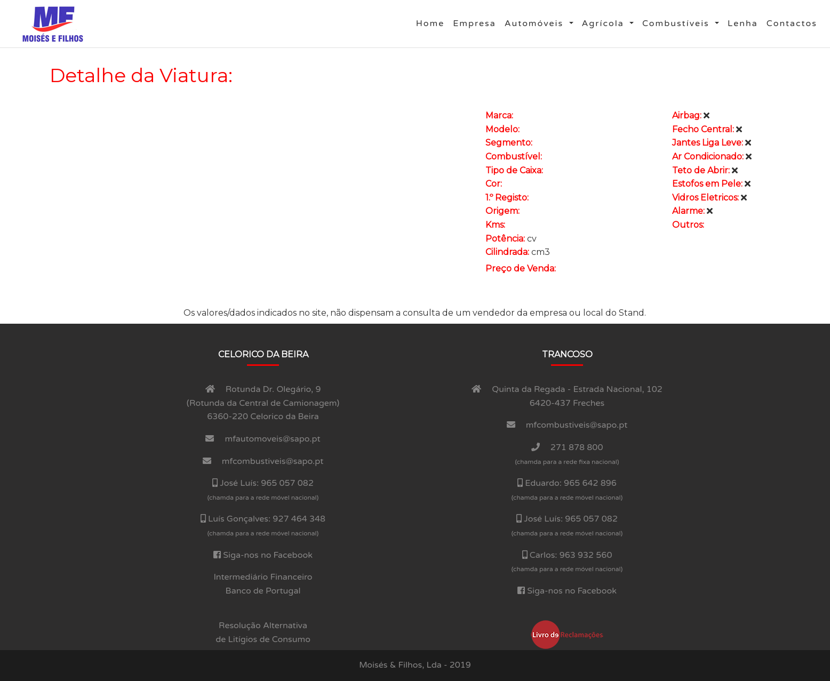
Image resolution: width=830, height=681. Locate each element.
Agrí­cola (604, 23)
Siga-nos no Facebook (268, 555)
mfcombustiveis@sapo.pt (273, 461)
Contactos (794, 23)
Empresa (476, 23)
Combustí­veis (677, 23)
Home (432, 23)
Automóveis (536, 23)
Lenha (745, 23)
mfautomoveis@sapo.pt (273, 439)
